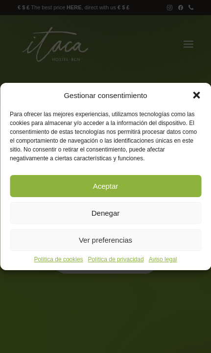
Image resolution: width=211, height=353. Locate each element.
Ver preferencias (105, 240)
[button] (196, 95)
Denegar (106, 213)
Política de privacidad (116, 259)
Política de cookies (58, 259)
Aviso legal (163, 259)
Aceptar (105, 186)
